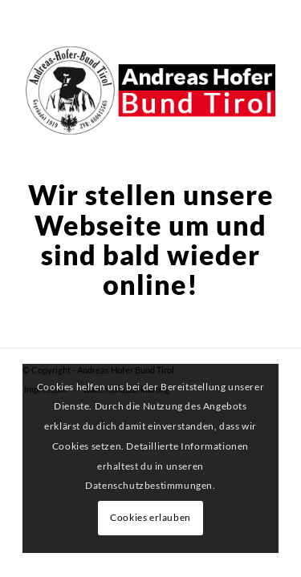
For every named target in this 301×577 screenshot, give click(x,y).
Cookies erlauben (150, 517)
